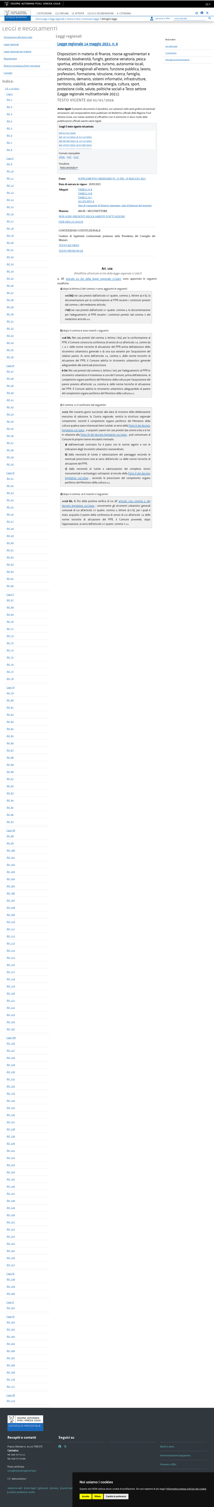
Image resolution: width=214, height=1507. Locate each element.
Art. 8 (9, 149)
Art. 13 (10, 192)
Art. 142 (11, 1157)
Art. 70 (10, 621)
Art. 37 (10, 371)
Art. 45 (10, 428)
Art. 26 (10, 285)
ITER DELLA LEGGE (71, 221)
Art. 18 (10, 228)
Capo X (10, 1302)
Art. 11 (10, 178)
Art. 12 (10, 185)
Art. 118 (11, 979)
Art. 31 (10, 321)
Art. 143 (11, 1165)
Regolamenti (10, 58)
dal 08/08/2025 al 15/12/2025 (75, 141)
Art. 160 (11, 1293)
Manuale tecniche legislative (177, 59)
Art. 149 (11, 1207)
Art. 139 (11, 1136)
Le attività (78, 13)
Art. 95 (10, 807)
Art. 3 (9, 114)
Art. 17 (10, 221)
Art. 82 (10, 714)
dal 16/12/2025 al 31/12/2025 (75, 137)
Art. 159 (11, 1286)
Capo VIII (11, 1037)
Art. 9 (9, 164)
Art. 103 (11, 871)
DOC (76, 157)
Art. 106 (11, 893)
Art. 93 (10, 793)
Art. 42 (10, 407)
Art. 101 (11, 857)
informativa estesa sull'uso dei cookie (186, 1488)
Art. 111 (11, 929)
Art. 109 (11, 914)
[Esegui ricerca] (209, 18)
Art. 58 (10, 528)
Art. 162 (11, 1322)
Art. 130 (11, 1072)
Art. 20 (10, 242)
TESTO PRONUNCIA (71, 250)
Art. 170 (11, 1379)
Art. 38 (10, 378)
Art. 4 (9, 121)
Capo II (10, 158)
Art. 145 (11, 1179)
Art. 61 (10, 550)
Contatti (8, 73)
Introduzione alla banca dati (18, 37)
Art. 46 (10, 435)
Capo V (10, 594)
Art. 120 (11, 993)
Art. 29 (10, 307)
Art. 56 (10, 514)
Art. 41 (10, 400)
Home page (41, 19)
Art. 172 (11, 1400)
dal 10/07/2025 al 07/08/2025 (75, 145)
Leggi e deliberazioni (100, 13)
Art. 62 (10, 557)
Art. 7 (9, 142)
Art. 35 (10, 350)
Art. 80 (10, 700)
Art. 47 (10, 442)
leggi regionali (57, 19)
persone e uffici (160, 18)
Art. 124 (11, 1022)
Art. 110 (11, 921)
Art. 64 (10, 571)
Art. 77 (10, 671)
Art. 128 (11, 1057)
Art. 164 (11, 1336)
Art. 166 (11, 1350)
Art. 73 (10, 643)
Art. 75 (10, 657)
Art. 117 (11, 971)
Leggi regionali (11, 44)
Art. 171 (11, 1386)
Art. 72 (10, 635)
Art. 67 (10, 600)
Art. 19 (10, 235)
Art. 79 (10, 693)
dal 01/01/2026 (67, 133)
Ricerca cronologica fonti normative (22, 65)
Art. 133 (11, 1093)
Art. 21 (10, 249)
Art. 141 (11, 1150)
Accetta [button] (85, 1496)
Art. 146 (11, 1186)
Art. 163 (11, 1329)
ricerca (70, 19)
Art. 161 (11, 1308)
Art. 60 (10, 543)
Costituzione (170, 53)
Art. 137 (11, 1122)
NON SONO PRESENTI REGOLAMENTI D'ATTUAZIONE (92, 216)
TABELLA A (85, 189)
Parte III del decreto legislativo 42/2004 (103, 435)
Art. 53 (10, 492)
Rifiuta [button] (98, 1496)
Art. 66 (10, 585)
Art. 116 (11, 964)
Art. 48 (10, 450)
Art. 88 (10, 757)
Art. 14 (10, 199)
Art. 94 (10, 800)
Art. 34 (10, 342)
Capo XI (10, 1316)
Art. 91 (10, 778)
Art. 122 (11, 1007)
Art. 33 (10, 335)
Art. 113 (11, 943)
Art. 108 (11, 907)
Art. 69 (10, 614)
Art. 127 (11, 1050)
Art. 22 (10, 257)
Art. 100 (11, 850)
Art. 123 (11, 1014)
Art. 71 (10, 628)
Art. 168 (11, 1365)
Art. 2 (9, 106)
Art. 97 (10, 821)
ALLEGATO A (86, 201)
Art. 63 (10, 564)
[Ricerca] (189, 18)
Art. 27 (10, 292)
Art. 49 (10, 457)
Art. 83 (10, 721)
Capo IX (10, 1273)
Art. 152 (11, 1229)
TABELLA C (85, 197)
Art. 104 (11, 879)
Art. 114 (11, 950)
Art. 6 (9, 135)
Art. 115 (11, 957)
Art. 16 (10, 214)
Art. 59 (10, 535)
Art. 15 (10, 207)
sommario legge (90, 19)
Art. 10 (10, 171)
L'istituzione (44, 13)
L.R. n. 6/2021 (12, 88)
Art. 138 (11, 1129)
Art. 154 (11, 1243)
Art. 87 (10, 750)
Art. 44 (10, 421)
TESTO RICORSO (69, 245)
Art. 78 (10, 678)
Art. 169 (11, 1372)
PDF (69, 157)
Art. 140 (11, 1143)
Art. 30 (10, 314)
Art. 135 (11, 1107)
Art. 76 (10, 664)
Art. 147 (11, 1193)
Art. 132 (11, 1086)
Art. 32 (10, 328)
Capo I (9, 94)
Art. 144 (11, 1172)
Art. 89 (10, 764)
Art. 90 (10, 771)
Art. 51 (10, 478)
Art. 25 (10, 278)
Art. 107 (11, 900)
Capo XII (10, 1395)
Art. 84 (10, 728)
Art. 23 (10, 264)
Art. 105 (11, 886)
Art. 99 (10, 843)
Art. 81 (10, 707)
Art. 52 (10, 485)
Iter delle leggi (171, 46)
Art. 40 (10, 392)
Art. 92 (10, 786)
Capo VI (10, 687)
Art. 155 (11, 1250)
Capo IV (10, 473)
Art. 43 (10, 414)
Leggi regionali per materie (17, 51)
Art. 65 (10, 578)
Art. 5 (9, 128)
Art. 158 (11, 1279)
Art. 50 (10, 464)
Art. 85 (10, 736)
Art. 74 (10, 650)
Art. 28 (10, 299)
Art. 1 (9, 99)
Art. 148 (11, 1200)
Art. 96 (10, 814)
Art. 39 (10, 385)
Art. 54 (10, 500)
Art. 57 (10, 521)
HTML (62, 157)
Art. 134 (11, 1100)
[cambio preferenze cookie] (22, 1492)
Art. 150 (11, 1215)
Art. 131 (11, 1079)
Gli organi (61, 13)
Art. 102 (11, 864)
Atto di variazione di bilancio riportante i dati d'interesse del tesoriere (115, 205)
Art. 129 (11, 1064)
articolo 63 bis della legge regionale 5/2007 (93, 279)
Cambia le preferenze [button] (116, 1496)
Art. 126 (11, 1043)
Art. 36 (10, 357)
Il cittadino (124, 13)
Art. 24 (10, 271)
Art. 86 (10, 743)
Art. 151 (11, 1222)
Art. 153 (11, 1236)
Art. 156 (11, 1257)
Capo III (10, 365)
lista (78, 19)
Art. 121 (11, 1000)
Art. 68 (10, 607)
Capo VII (10, 830)
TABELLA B (85, 193)
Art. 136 (11, 1114)
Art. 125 (11, 1029)
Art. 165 (11, 1343)
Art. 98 (10, 836)
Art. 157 (11, 1265)
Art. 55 (10, 507)
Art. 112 (11, 936)
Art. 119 (11, 986)
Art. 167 (11, 1358)
